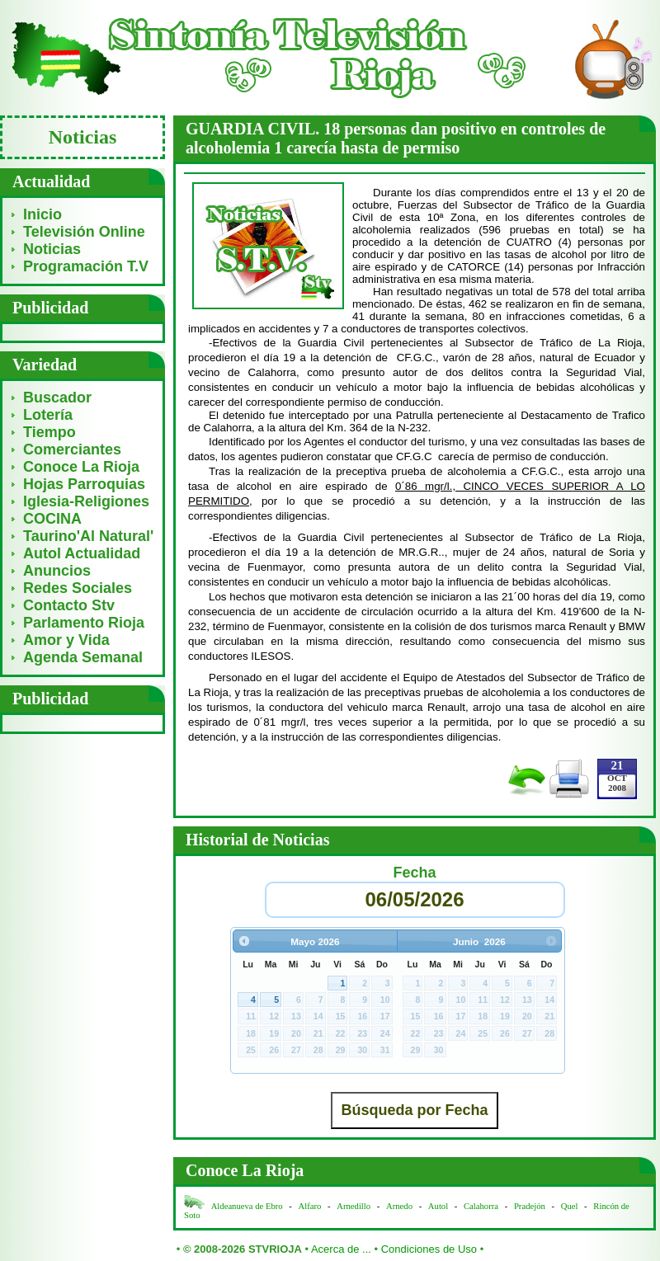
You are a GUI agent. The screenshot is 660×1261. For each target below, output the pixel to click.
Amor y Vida (66, 640)
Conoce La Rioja (81, 467)
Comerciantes (72, 449)
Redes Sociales (77, 588)
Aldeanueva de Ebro (247, 1206)
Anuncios (57, 570)
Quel (569, 1206)
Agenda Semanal (83, 657)
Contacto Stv (69, 605)
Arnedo (399, 1206)
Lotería (48, 415)
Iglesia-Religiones (86, 501)
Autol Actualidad (81, 553)
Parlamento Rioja (83, 622)
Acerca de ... (341, 1249)
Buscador (57, 397)
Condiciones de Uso (429, 1249)
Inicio (42, 214)
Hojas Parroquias (84, 484)
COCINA (52, 519)
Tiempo (49, 432)
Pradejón (529, 1206)
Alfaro (310, 1206)
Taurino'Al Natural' (88, 536)
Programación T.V (85, 266)
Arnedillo (353, 1206)
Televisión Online (84, 231)
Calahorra (481, 1206)
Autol (439, 1206)
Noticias (52, 249)
